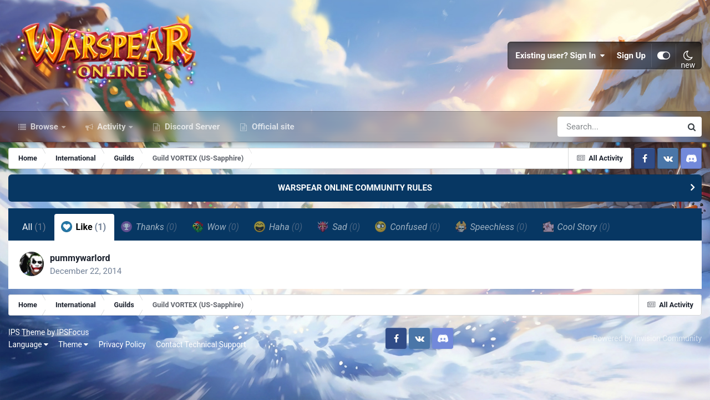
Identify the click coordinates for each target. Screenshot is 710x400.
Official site (272, 127)
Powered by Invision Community (647, 338)
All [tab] (34, 227)
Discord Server (191, 127)
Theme (73, 344)
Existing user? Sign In (560, 55)
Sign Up (631, 56)
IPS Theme (26, 332)
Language (28, 344)
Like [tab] (83, 226)
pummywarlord (80, 258)
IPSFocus (73, 332)
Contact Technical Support (201, 344)
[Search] (587, 127)
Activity (111, 127)
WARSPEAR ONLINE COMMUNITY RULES (355, 188)
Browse (44, 127)
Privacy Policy (122, 344)
